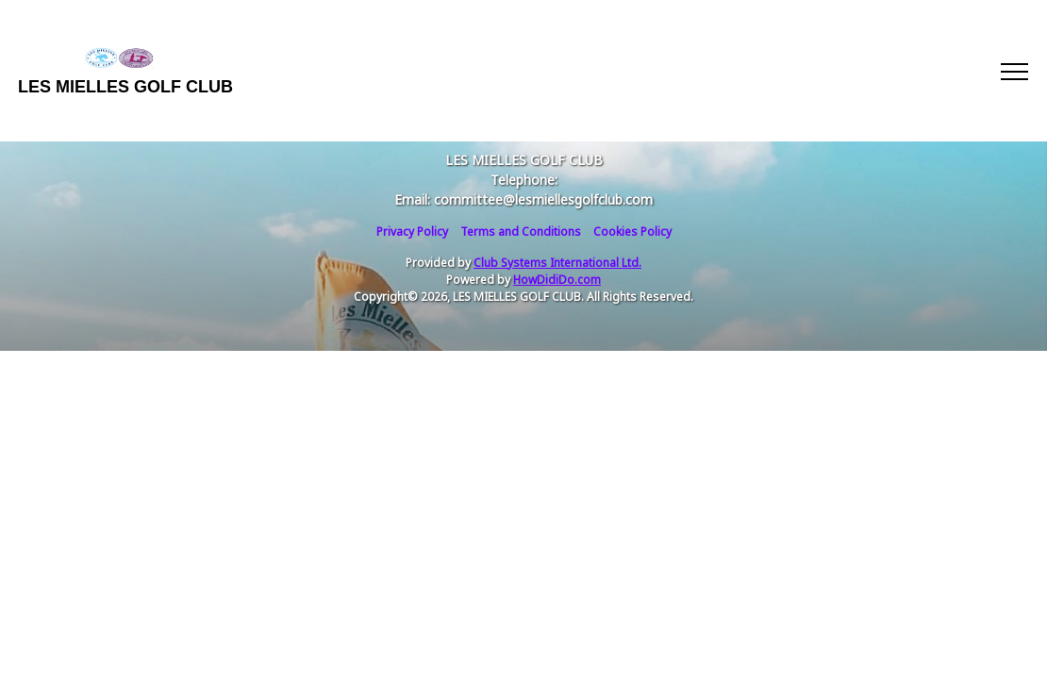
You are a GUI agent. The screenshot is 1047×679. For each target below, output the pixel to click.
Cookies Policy (632, 232)
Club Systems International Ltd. (557, 263)
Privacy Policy (412, 232)
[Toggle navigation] (1013, 71)
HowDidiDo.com (557, 280)
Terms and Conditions (520, 232)
